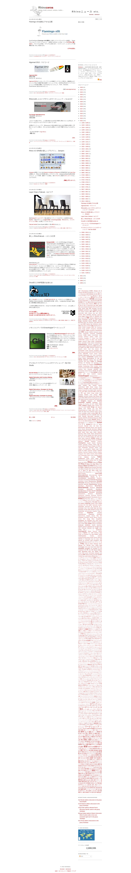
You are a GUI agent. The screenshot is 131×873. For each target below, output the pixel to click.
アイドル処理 (92, 557)
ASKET (100, 313)
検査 (98, 748)
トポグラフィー (97, 642)
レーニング (82, 720)
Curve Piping (99, 338)
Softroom (94, 523)
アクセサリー (83, 559)
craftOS (96, 336)
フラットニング (89, 677)
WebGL (97, 551)
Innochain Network (83, 394)
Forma (91, 366)
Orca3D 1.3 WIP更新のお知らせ (41, 283)
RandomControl (81, 460)
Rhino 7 (82, 467)
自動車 (91, 758)
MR (82, 435)
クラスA (97, 592)
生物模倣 (82, 768)
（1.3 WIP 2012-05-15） (49, 299)
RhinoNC (94, 490)
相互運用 (87, 772)
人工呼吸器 (81, 764)
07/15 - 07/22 (85, 179)
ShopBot (88, 515)
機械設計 (93, 736)
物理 (82, 789)
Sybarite (100, 531)
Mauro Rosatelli (87, 419)
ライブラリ (89, 710)
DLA (79, 347)
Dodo (85, 347)
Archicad (80, 310)
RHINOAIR (92, 479)
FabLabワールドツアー (37, 218)
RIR (79, 503)
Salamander (95, 505)
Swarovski (95, 531)
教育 (37, 276)
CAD (35, 275)
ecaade (86, 350)
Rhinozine (100, 497)
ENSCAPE (85, 353)
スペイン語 (89, 621)
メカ (81, 699)
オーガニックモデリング (50, 356)
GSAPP (88, 383)
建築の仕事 (91, 746)
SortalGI (93, 525)
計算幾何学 (99, 744)
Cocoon (86, 332)
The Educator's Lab (86, 534)
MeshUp (92, 427)
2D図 (91, 291)
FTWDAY (91, 367)
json (101, 399)
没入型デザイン (82, 790)
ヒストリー (88, 666)
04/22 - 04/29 (85, 234)
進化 (94, 762)
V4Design (96, 543)
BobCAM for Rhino (93, 319)
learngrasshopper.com (83, 410)
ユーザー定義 (86, 709)
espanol (95, 353)
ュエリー (91, 709)
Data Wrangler (98, 339)
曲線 (96, 741)
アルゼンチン (90, 563)
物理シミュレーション (89, 789)
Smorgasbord (99, 521)
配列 (88, 786)
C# (101, 322)
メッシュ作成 (91, 702)
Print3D (100, 453)
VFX (84, 545)
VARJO (100, 543)
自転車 (84, 758)
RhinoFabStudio (83, 487)
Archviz (91, 310)
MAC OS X (98, 413)
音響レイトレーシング (88, 730)
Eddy (101, 350)
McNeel (80, 67)
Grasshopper (40, 92)
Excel (100, 356)
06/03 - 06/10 (85, 194)
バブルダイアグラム (89, 659)
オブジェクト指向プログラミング (89, 583)
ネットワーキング (86, 650)
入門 (95, 783)
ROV (84, 505)
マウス (87, 693)
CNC (40, 275)
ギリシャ (88, 592)
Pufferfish (86, 457)
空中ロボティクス (93, 743)
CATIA (79, 327)
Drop (93, 349)
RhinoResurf (99, 493)
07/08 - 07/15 (85, 182)
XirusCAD (95, 554)
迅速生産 (91, 764)
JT (78, 400)
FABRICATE (85, 359)
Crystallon (86, 338)
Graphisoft (100, 373)
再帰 (84, 755)
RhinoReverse (81, 495)
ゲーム (95, 597)
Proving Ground (98, 455)
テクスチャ (81, 632)
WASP (79, 551)
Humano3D (84, 390)
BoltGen (100, 319)
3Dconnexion (83, 294)
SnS (86, 523)
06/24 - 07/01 (85, 187)
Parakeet (80, 444)
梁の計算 (94, 792)
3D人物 (79, 300)
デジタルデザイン (92, 637)
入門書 (97, 783)
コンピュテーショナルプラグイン (95, 603)
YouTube (80, 556)
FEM (85, 361)
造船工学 (73, 320)
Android (86, 306)
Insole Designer (94, 394)
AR (90, 308)
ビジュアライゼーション (45, 141)
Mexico (79, 429)
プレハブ (100, 680)
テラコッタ (96, 640)
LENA (96, 410)
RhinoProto (90, 493)
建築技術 (95, 748)
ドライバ (92, 643)
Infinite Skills (98, 393)
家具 (62, 228)
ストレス (83, 621)
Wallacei (100, 549)
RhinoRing (87, 495)
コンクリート (90, 600)
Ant (97, 306)
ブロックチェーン (92, 685)
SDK (89, 509)
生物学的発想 (96, 767)
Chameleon (99, 327)
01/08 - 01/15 (85, 270)
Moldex (95, 432)
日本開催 (88, 783)
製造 (88, 769)
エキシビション (91, 575)
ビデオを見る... (72, 48)
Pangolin (89, 442)
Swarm (89, 531)
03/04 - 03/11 (85, 251)
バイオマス (80, 653)
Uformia (80, 540)
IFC (82, 393)
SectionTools (81, 511)
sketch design (99, 520)
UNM (101, 540)
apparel (83, 308)
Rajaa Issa (99, 458)
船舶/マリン (67, 320)
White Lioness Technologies (88, 553)
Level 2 (100, 410)
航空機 (98, 751)
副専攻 (91, 787)
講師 (81, 753)
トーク (81, 642)
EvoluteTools (90, 356)
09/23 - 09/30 (85, 156)
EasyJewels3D (81, 350)
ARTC (94, 311)
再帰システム (88, 755)
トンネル (87, 647)
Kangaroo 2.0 (91, 400)
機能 (97, 736)
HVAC (95, 390)
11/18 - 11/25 (85, 137)
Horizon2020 (95, 388)
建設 (82, 746)
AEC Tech (100, 303)
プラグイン (42, 183)
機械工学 (89, 736)
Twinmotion (87, 538)
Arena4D (100, 310)
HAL (90, 385)
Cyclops (87, 339)
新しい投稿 (32, 417)
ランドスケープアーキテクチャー (90, 713)
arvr (97, 313)
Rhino (90, 462)
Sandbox (100, 505)
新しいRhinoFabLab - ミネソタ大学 (42, 236)
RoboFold (87, 503)
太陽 (83, 775)
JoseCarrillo (97, 399)
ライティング (51, 56)
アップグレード (94, 559)
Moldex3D (100, 432)
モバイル (84, 705)
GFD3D (94, 370)
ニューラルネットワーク (90, 648)
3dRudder (91, 294)
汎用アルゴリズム (98, 786)
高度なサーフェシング (89, 753)
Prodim (88, 455)
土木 (88, 781)
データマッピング (90, 627)
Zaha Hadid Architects (87, 556)
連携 (98, 792)
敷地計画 (86, 787)
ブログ (57, 175)
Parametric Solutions (87, 444)
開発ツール (94, 731)
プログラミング (88, 682)
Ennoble (80, 353)
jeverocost (86, 399)
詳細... (74, 352)
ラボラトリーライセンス (88, 712)
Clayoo (87, 330)
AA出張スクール (82, 302)
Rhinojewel (80, 489)
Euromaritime (99, 355)
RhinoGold (99, 487)
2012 (81, 120)
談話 (82, 776)
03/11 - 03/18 (85, 249)
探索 (95, 775)
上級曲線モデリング (98, 761)
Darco (93, 339)
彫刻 (91, 778)
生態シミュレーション (88, 767)
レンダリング (57, 56)
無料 (90, 790)
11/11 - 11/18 (85, 139)
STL (93, 528)
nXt (101, 438)
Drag (101, 347)
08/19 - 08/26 (85, 168)
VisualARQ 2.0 (88, 548)
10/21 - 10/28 (85, 146)
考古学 (91, 751)
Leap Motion (99, 408)
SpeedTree (84, 526)
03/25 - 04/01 (85, 244)
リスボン (83, 715)
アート (82, 557)
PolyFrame (85, 452)
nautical (85, 435)
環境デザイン (88, 735)
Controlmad (99, 333)
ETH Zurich (92, 355)
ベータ (80, 688)
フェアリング (81, 672)
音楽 (79, 730)
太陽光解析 (87, 775)
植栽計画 (83, 762)
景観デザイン (92, 744)
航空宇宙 (95, 751)
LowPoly (100, 411)
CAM (38, 275)
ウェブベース (83, 575)
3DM (87, 294)
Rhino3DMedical (82, 478)
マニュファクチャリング (85, 696)
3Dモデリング (95, 297)
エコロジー (82, 576)
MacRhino (84, 414)
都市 (92, 780)
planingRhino (88, 449)
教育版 (93, 739)
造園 (98, 772)
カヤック (89, 591)
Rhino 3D (95, 462)
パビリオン (84, 657)
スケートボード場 (88, 619)
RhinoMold (89, 490)
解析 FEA (87, 731)
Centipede (88, 327)
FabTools (91, 359)
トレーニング (37, 141)
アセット (88, 559)
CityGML (83, 330)
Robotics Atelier (94, 503)
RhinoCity (86, 484)
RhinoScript (93, 495)
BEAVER (97, 316)
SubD (96, 528)
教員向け (83, 741)
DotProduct (92, 347)
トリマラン (84, 645)
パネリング (91, 656)
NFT (96, 436)
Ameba (82, 306)
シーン (96, 611)
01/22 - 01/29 (85, 265)
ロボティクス (85, 724)
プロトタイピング (97, 687)
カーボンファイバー (87, 589)
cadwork (100, 324)
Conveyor (80, 335)
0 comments (51, 54)
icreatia (97, 391)
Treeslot (91, 537)
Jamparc (31, 172)
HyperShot (99, 390)
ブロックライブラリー (87, 687)
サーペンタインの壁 (89, 608)
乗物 (79, 762)
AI (78, 305)
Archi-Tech (99, 308)
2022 (81, 97)
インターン (88, 567)
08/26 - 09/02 (85, 165)
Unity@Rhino (96, 540)
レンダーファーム (83, 721)
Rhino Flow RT (92, 468)
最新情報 (93, 755)
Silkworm (95, 517)
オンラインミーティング (84, 587)
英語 (96, 728)
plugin (97, 449)
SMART (89, 521)
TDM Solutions (95, 532)
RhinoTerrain (81, 497)
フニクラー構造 (81, 675)
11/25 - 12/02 (85, 134)
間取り (93, 735)
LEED (93, 410)
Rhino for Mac (87, 470)
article (86, 313)
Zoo (97, 556)
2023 (81, 94)
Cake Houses (84, 325)
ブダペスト (82, 674)
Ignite (85, 393)
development (96, 344)
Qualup (92, 458)
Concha (100, 332)
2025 (81, 89)
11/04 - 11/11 (85, 141)
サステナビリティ (94, 610)
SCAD (91, 508)
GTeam (92, 383)
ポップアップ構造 (82, 691)
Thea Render (94, 534)
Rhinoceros (99, 482)
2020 (81, 101)
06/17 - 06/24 (85, 189)
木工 (96, 790)
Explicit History (82, 358)
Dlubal (82, 347)
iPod (101, 396)
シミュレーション (95, 614)
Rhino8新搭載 (87, 479)
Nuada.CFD (87, 438)
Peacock (89, 446)
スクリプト (51, 92)
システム (88, 614)
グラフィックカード (88, 594)
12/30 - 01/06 (85, 122)
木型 (93, 790)
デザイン (83, 634)
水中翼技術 (95, 764)
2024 (81, 92)
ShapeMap (99, 512)
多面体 (89, 773)
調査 (94, 778)
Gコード (100, 383)
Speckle (80, 526)
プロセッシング (95, 683)
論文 (100, 792)
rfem (82, 462)
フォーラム (87, 672)
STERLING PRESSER (87, 528)
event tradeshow (82, 356)
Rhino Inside (95, 470)
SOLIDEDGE (99, 523)
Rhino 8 (87, 467)
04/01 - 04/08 (85, 242)
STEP (79, 528)
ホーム (53, 417)
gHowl (100, 370)
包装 (99, 789)
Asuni (84, 314)
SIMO (84, 518)
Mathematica (96, 417)
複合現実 (98, 787)
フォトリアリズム (94, 672)
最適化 (97, 755)
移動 (84, 728)
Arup (94, 313)
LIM (82, 411)
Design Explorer (91, 342)
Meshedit (88, 427)
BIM (88, 318)
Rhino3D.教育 (96, 476)
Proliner (92, 455)
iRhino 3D (87, 397)
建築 (63, 92)
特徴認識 (81, 783)
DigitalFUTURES (85, 345)
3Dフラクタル (87, 297)
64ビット (88, 300)
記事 (79, 739)
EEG (90, 352)
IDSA (101, 391)
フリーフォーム (95, 678)
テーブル (93, 630)
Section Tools (99, 509)
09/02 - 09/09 (85, 163)
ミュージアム (94, 697)
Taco (89, 532)
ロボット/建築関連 (93, 723)
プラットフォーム (96, 677)
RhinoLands (89, 489)
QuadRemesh (81, 458)
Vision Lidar (87, 546)
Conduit (80, 333)
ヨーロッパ (62, 871)
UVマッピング (92, 542)
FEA (101, 359)
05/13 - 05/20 (85, 201)
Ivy (98, 397)
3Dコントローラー (87, 295)
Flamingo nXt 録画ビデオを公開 (40, 22)
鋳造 (84, 778)
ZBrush (94, 556)
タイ (94, 622)
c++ (79, 324)
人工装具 (86, 764)
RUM (87, 505)
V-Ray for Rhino (89, 543)
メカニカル (85, 699)
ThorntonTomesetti (82, 537)
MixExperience (96, 430)
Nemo (93, 435)
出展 (97, 759)
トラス (96, 643)
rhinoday (100, 484)
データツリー (82, 626)
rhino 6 (92, 465)
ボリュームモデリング (91, 691)
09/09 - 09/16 (85, 160)
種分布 (88, 759)
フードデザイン (99, 671)
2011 (81, 275)
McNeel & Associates (93, 420)
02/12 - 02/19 (85, 258)
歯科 (79, 758)
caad (82, 324)
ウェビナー (44, 56)
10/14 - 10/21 (85, 149)
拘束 (90, 750)
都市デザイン (97, 780)
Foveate (80, 367)
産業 (95, 756)
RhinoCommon (93, 484)
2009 (81, 280)
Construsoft (92, 333)
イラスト (91, 565)
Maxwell (94, 419)
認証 (101, 783)
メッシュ (89, 700)
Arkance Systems (85, 311)
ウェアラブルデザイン (91, 573)
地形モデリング (96, 776)
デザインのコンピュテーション (92, 635)
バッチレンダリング (96, 654)
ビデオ (93, 666)
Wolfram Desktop (89, 554)
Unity (91, 540)
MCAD (86, 420)
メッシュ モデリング (96, 700)
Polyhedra (90, 452)
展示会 (80, 780)
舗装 (96, 789)
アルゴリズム (95, 562)
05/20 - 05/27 (85, 198)
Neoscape (100, 435)
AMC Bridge (99, 305)
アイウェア (86, 557)
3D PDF (85, 292)
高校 (83, 753)
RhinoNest (99, 490)
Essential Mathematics (83, 355)
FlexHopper (96, 362)
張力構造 (87, 778)
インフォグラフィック (87, 570)
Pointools (100, 450)
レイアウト (95, 716)
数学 (99, 764)
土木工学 (92, 781)
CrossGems (80, 338)
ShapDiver (95, 511)
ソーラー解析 (90, 622)
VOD (85, 549)
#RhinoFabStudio (85, 290)
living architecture (91, 411)
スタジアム (95, 619)
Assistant (80, 314)
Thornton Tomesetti (96, 535)
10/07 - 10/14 (85, 151)
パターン (98, 653)
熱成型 (83, 786)
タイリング (97, 622)
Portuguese (80, 453)
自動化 (87, 758)
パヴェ (91, 653)
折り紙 (97, 768)
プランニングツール (86, 678)
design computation (82, 342)
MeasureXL (80, 425)
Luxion (88, 413)
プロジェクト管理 (85, 683)
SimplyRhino (99, 518)
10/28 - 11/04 (85, 144)
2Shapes (96, 290)
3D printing (89, 292)
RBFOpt (87, 460)
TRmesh (95, 537)
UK (83, 540)
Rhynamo (100, 501)
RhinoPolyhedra (81, 493)
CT (90, 338)
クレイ (82, 597)
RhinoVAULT (88, 497)
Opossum (80, 441)
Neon (96, 435)
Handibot (95, 385)
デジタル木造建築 (86, 640)
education (87, 352)
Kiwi (90, 404)
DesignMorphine (82, 344)
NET (79, 436)
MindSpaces (85, 430)
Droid (89, 349)
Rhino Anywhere (92, 467)
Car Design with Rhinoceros (37, 114)
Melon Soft (92, 425)
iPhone (97, 396)
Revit (46, 92)
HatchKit (100, 385)
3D (99, 290)
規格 (101, 738)
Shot (101, 515)
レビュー (97, 720)
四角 (97, 756)
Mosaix (92, 433)
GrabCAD (94, 373)
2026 (81, 87)
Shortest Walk (95, 515)
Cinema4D (99, 328)
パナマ (87, 656)
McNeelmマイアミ (93, 422)
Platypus (93, 449)
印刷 (91, 728)
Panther (94, 442)
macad (79, 414)
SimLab (79, 518)
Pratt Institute (87, 453)
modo (91, 432)
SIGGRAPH (86, 517)
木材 (98, 790)
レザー (86, 720)
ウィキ (97, 571)
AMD (79, 306)
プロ (79, 681)
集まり (94, 759)
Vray (90, 549)
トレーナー (92, 645)
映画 (93, 728)
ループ (91, 716)
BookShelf (85, 321)
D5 (90, 339)
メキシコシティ (54, 348)
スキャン (89, 618)
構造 (92, 750)
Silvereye (100, 517)
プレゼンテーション (92, 680)
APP (99, 306)
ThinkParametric (82, 535)
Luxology (93, 413)
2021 (81, 99)
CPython (91, 336)
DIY (101, 345)
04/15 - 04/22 (85, 237)
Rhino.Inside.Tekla (93, 475)
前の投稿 (73, 417)
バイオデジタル (98, 651)
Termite (79, 534)
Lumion (79, 413)
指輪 (99, 756)
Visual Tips (99, 546)
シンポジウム (83, 618)
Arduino (95, 310)
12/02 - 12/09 (85, 132)
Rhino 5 (83, 464)
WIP (51, 320)
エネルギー (94, 576)
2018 (81, 106)
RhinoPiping (99, 492)
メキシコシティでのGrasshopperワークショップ (47, 328)
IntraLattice (86, 396)
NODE (79, 438)
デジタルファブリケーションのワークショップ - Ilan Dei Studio (50, 364)
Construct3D (85, 333)
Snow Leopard (81, 523)
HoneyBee (86, 388)
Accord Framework (98, 302)
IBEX (94, 391)
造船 (100, 772)
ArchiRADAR (86, 310)
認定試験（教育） (91, 784)
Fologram (91, 364)
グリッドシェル (83, 595)
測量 (86, 773)
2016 (81, 111)
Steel (97, 526)
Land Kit (80, 407)
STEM (100, 526)
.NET (79, 290)
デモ (92, 640)
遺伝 (86, 728)
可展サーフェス (98, 730)
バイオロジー (86, 653)
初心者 (100, 759)
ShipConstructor (81, 515)
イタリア (96, 563)
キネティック (83, 592)
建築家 (91, 748)
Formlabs (96, 366)
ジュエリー (87, 616)
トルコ (88, 645)
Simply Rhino (90, 518)
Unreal (79, 542)
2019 (81, 104)
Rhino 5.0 (47, 320)
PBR (84, 446)
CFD (92, 327)
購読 (100, 79)
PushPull (93, 457)
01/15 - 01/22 (85, 268)
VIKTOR (88, 545)
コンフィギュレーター (93, 605)
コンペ (100, 605)
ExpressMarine (90, 358)
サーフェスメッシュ (92, 606)
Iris (90, 397)
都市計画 (84, 781)
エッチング (88, 576)
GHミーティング (87, 372)
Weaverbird (84, 551)
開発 (90, 731)
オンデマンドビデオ (88, 584)
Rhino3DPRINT (91, 478)
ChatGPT (88, 328)
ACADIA (92, 302)
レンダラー (89, 721)
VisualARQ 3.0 (96, 548)
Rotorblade (80, 505)
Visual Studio (93, 546)
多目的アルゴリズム (96, 773)
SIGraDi (91, 517)
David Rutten (91, 341)
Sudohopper (99, 529)
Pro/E (79, 455)
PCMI (86, 446)
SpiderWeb (89, 526)
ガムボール (84, 591)
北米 (56, 871)
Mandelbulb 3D (98, 416)
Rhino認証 (94, 501)
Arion (79, 311)
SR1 (93, 526)
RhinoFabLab (46, 275)
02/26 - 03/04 (85, 253)
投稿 (81, 856)
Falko (95, 359)
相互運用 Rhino (93, 772)
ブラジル (83, 677)
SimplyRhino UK (82, 520)
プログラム (95, 681)
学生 (90, 733)
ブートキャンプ (92, 671)
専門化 (82, 770)
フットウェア (88, 674)
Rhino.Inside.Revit (83, 475)
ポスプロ (92, 690)
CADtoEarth (95, 324)
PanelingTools (82, 443)
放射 (101, 789)
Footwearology (86, 366)
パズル (94, 653)
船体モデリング (88, 770)
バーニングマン (84, 651)
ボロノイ (84, 693)
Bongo (80, 321)
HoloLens (80, 388)
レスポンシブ (91, 720)
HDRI (87, 387)
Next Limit (83, 436)
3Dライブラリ (85, 299)
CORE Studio (87, 335)
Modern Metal (85, 432)
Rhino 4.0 (36, 183)
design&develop (98, 342)
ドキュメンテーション (87, 642)
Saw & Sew (87, 508)
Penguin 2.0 (94, 446)
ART (91, 311)
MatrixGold (80, 419)
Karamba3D (81, 402)
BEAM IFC (92, 316)
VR (87, 550)
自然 (82, 758)
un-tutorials (87, 540)
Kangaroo (83, 401)
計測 (79, 746)
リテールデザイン (88, 715)
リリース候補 (86, 716)
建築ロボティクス (85, 748)
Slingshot (85, 521)
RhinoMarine (99, 489)
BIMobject (92, 318)
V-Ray (82, 543)
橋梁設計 (88, 741)
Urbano (85, 542)
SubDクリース (89, 529)
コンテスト (96, 600)
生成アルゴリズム (96, 765)
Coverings (80, 336)
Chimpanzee (93, 328)
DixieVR (98, 345)
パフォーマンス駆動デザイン (93, 657)
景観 (87, 744)
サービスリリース (83, 607)
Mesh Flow (99, 425)
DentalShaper (98, 341)
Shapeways (91, 514)
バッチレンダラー (87, 654)
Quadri (87, 458)
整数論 (89, 765)
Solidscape (80, 525)
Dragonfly (80, 349)
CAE (79, 325)
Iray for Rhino (81, 397)
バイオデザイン (90, 651)
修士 (91, 759)
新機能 (91, 762)
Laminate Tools (98, 405)
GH (97, 370)
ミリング (66, 275)
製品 (90, 768)
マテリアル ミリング (92, 694)
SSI (95, 526)
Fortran (100, 366)
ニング (97, 648)
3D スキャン (94, 292)
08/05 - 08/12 (85, 172)
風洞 (89, 787)
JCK (79, 399)
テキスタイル (98, 630)
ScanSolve (80, 509)
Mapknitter (80, 417)
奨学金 (82, 761)
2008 (81, 283)
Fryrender (84, 367)
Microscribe (88, 429)
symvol (80, 532)
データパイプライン (89, 626)
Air (82, 305)
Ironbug (93, 397)
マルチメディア (87, 697)
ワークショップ (57, 92)
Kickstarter (95, 402)
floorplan (80, 364)
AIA (81, 305)
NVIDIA (98, 438)
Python (99, 457)
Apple (87, 308)
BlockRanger (85, 319)
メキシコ (90, 699)
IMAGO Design (90, 393)
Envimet (91, 353)
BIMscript (97, 318)
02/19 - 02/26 (85, 256)
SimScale (89, 520)
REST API (96, 460)
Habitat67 (85, 385)
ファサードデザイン (87, 669)
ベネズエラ (92, 688)
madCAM (94, 414)
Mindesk (80, 430)
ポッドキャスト (98, 690)
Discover (91, 345)
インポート (95, 570)
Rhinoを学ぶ (89, 501)
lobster (96, 411)
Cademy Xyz (89, 324)
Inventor (91, 396)
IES (79, 393)
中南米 (69, 871)
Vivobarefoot (81, 549)
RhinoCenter (87, 482)
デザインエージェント (91, 634)
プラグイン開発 (96, 675)
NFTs (98, 436)
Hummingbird (90, 390)
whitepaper (97, 553)
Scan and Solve (98, 508)
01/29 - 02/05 (85, 263)
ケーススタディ (88, 597)
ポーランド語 (83, 690)
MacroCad (89, 414)
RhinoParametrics (83, 492)
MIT (92, 430)
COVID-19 (86, 336)
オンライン (96, 584)
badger (83, 316)
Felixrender (80, 361)
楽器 (93, 733)
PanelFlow (100, 441)
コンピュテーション (83, 605)
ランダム (96, 712)
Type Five (93, 538)
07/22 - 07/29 (85, 177)
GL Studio (100, 372)
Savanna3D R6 (88, 506)
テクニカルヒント (88, 632)
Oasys (79, 439)
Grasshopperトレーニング (90, 379)
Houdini (100, 388)
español (100, 353)
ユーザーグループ (92, 705)
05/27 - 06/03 (85, 196)
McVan (100, 424)
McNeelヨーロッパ (92, 424)
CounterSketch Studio (97, 335)
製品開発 (93, 768)
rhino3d (100, 475)
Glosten (80, 373)
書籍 (79, 761)
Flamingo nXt (37, 56)
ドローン (82, 647)
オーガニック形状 (97, 580)
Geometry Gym (98, 369)
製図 (85, 768)
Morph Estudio (87, 433)
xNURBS (100, 554)
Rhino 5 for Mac (90, 464)
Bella (101, 316)
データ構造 (83, 630)
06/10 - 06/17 (85, 191)
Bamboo (87, 316)
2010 (81, 278)
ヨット (95, 709)
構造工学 (84, 751)
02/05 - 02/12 (85, 261)
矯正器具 (93, 741)
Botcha (90, 321)
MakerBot (84, 416)
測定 (84, 773)
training (88, 537)
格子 (81, 733)
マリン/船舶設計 (94, 696)
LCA (93, 408)
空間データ (84, 743)
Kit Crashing (86, 404)
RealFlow (91, 460)
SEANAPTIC (93, 509)
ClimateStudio (98, 330)
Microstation (94, 429)
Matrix (100, 417)
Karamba (99, 401)
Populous (100, 452)
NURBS (93, 438)
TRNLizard (99, 537)
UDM (101, 538)
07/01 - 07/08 (85, 184)
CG (95, 327)
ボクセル (88, 690)
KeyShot (88, 402)
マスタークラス (93, 693)
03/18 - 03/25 (85, 246)
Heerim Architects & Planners (52, 172)
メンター (97, 702)
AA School (95, 300)
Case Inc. (100, 325)
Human (80, 390)
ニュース (99, 647)
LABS (79, 405)
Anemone (90, 306)
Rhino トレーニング (93, 472)
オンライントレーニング (93, 586)
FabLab (36, 228)
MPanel (79, 435)
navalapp (89, 435)
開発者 (62, 320)
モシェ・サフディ (85, 704)
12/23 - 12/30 (85, 125)
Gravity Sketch (84, 383)
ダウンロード (68, 175)
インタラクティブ (89, 568)
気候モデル (86, 738)
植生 (86, 762)
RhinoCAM (81, 482)
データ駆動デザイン (87, 629)
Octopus (90, 439)
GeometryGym (81, 370)
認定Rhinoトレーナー (82, 784)
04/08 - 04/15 (85, 239)
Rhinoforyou (92, 487)
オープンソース (93, 581)
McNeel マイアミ (84, 422)
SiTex (94, 520)
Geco (85, 369)
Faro (98, 359)
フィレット (86, 671)
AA (91, 300)
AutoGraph (94, 314)
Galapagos (96, 367)
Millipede (100, 429)
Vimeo (93, 545)
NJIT (101, 436)
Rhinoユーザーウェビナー (89, 500)
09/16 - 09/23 (85, 158)
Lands (84, 407)
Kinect (100, 402)
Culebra (93, 338)
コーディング (87, 598)
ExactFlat (96, 356)
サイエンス (96, 608)
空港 (87, 743)
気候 (99, 736)
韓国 (96, 735)
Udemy (97, 538)
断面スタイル (99, 775)
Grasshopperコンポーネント (86, 377)
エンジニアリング (88, 578)
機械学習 (85, 736)
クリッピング (90, 595)
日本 (84, 783)
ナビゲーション (93, 647)
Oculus (93, 439)
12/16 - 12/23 (85, 127)
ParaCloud (99, 442)
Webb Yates (91, 551)
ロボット (86, 723)
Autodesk (89, 314)
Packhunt (93, 441)
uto (88, 542)
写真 (95, 758)
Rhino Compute (84, 468)
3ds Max (96, 294)
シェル (91, 613)
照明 (85, 761)
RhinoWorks (94, 497)
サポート (88, 611)
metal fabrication (98, 427)
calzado (88, 325)
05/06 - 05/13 (85, 232)
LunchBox (84, 413)
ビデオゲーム (97, 666)
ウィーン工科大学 (92, 571)
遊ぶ (82, 792)
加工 (94, 730)
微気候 (79, 787)
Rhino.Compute (82, 473)
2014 (81, 116)
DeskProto (90, 344)
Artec (97, 311)
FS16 (88, 367)
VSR (92, 549)
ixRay (101, 397)
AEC (35, 92)
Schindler (86, 509)
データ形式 (95, 629)
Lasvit (84, 408)
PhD (99, 446)
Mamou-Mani (90, 416)
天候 (101, 778)
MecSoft (86, 425)
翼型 (84, 792)
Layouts (89, 408)
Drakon (85, 349)
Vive (101, 548)
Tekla (100, 532)
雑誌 (92, 756)
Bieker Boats (81, 318)
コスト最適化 (94, 598)
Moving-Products (98, 433)
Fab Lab (99, 358)
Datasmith (85, 341)
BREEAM (100, 321)
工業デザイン (69, 141)
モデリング (93, 704)
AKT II (85, 305)
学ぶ (87, 733)
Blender (80, 319)
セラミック (84, 622)
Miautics (83, 429)
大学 (93, 775)
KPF (93, 404)
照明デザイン (89, 761)
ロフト (82, 723)
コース (99, 597)
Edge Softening (81, 352)
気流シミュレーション (94, 738)
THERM (100, 534)
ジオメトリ (97, 613)
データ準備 (88, 630)
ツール (95, 624)
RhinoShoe (99, 495)
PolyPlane (95, 452)
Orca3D (35, 299)
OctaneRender (84, 439)
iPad (94, 396)
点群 (84, 780)
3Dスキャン (96, 295)
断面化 (79, 776)
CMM (79, 332)
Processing (83, 455)
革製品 (83, 733)
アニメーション (84, 562)
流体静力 (31, 321)
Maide (98, 414)
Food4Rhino (98, 364)
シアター (93, 611)
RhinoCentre (93, 482)
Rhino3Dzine (81, 479)
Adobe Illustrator (81, 303)
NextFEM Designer (90, 436)
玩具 (99, 735)
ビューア (91, 667)
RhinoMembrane (82, 490)
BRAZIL (95, 321)
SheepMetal (99, 514)
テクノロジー (96, 632)
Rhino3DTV (99, 478)
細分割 (89, 756)
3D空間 (96, 299)
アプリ (90, 562)
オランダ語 (98, 583)
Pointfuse (95, 450)
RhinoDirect (81, 485)
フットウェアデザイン (97, 674)
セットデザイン (96, 621)
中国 (81, 778)
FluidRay (84, 364)
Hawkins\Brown (81, 387)
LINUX (85, 411)
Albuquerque (90, 305)
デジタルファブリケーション (53, 228)
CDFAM (83, 327)
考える (88, 751)
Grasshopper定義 (87, 382)
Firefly (92, 361)
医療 (88, 728)
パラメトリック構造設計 (86, 664)
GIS (92, 372)
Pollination (80, 452)
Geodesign (90, 369)
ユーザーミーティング (89, 707)
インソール (83, 567)
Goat (88, 373)
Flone (101, 362)
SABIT (90, 505)
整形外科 (86, 765)
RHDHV (85, 462)
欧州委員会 (99, 728)
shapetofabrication (82, 514)
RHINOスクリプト (84, 498)
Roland (100, 503)
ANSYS (94, 306)
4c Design (84, 300)
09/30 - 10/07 (85, 153)
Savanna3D (81, 506)
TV (83, 538)
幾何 (81, 736)
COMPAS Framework (93, 332)
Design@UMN (50, 242)
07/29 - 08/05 (85, 175)
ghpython (80, 372)
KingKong (80, 404)
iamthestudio (90, 391)
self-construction (88, 511)
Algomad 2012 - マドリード (39, 62)
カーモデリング (95, 589)
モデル (99, 704)
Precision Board (94, 453)
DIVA (94, 346)
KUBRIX (96, 404)
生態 (82, 767)
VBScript (80, 545)
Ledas (89, 410)
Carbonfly (96, 325)
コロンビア (83, 600)
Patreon (94, 444)
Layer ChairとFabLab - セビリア (41, 192)
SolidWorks (87, 525)
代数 (91, 775)
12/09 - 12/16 (85, 130)
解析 (60, 320)
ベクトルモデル (86, 688)
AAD (98, 300)
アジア (74, 871)
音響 (82, 730)
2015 (81, 113)
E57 (101, 349)
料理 (91, 792)
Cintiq (79, 330)
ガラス (92, 591)
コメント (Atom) (36, 420)
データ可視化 (96, 627)
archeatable (94, 308)
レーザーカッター (90, 718)
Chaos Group (81, 328)
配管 (86, 786)
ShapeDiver (90, 512)
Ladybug (84, 405)
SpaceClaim (99, 525)
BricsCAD (80, 322)
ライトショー (84, 710)
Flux (88, 364)
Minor (89, 430)
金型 (80, 743)
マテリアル (85, 694)
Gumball (96, 383)
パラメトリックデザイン (90, 661)
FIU (95, 361)
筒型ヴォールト (97, 781)
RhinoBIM (99, 481)
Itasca (96, 397)
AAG (101, 300)
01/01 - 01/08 (85, 272)
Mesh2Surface (81, 427)
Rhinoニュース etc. (86, 11)
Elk (97, 352)
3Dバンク (82, 297)
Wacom (95, 549)
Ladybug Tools (90, 405)
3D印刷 (91, 299)
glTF (84, 373)
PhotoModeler (85, 447)
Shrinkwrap (81, 517)
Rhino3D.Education (83, 476)
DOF (88, 347)
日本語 (92, 783)
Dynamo (97, 349)
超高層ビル (97, 778)
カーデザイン (94, 588)
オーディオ (86, 581)
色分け (88, 762)
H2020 (79, 385)
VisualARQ (81, 548)
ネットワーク (94, 650)
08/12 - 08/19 (85, 170)
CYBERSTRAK (81, 339)
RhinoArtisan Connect (83, 481)
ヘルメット (97, 688)
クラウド (93, 592)
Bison (101, 318)
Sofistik (90, 523)
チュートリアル (88, 624)
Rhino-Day (99, 472)
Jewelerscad (91, 399)
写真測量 (98, 758)
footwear (80, 366)
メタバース (94, 699)
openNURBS (99, 439)
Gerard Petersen (88, 370)
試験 (101, 756)
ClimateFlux (92, 330)
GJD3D (95, 372)
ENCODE (100, 352)
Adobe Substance (89, 303)
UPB (83, 542)
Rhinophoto (92, 492)
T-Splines (84, 532)
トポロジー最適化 (86, 643)
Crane (100, 336)
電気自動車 (88, 780)
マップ (80, 694)
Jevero (82, 399)
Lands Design (91, 407)
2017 (81, 108)
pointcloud (90, 450)
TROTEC (80, 538)
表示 (82, 787)
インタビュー (82, 568)
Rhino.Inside (98, 473)
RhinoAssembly (92, 481)
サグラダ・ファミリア (84, 609)
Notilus (83, 438)
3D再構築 (100, 299)
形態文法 (84, 744)
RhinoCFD (80, 484)
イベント (86, 565)
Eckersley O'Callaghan (94, 350)
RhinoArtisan (99, 479)
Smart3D (94, 521)
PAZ (98, 444)
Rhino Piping (85, 472)
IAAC (86, 391)
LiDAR (79, 411)
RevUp (79, 462)
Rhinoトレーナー (94, 498)
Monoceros (80, 433)
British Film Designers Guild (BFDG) (91, 322)
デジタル (85, 637)
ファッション (96, 669)
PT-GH (80, 457)
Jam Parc (72, 172)
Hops (90, 388)
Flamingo (99, 361)
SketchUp (80, 521)
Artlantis (90, 313)
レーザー (82, 718)
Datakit (80, 341)
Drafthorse (97, 347)
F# (95, 358)
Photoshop (91, 447)
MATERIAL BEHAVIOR (88, 417)
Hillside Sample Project (96, 387)
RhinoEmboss (89, 485)
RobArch (82, 503)
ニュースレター (81, 648)
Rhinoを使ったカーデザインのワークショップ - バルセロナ (51, 99)
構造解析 (96, 750)
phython (96, 447)
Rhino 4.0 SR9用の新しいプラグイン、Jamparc (46, 151)
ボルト (98, 691)
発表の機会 (91, 786)
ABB (89, 302)
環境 (96, 733)
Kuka (100, 404)
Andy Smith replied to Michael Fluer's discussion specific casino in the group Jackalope (89, 809)
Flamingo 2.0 (81, 362)
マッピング (99, 693)
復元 (95, 787)
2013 (81, 118)
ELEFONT (94, 352)
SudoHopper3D (82, 531)
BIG (85, 318)
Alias (94, 305)
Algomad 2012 (33, 75)
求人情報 (84, 740)
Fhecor (88, 361)
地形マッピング (88, 776)
